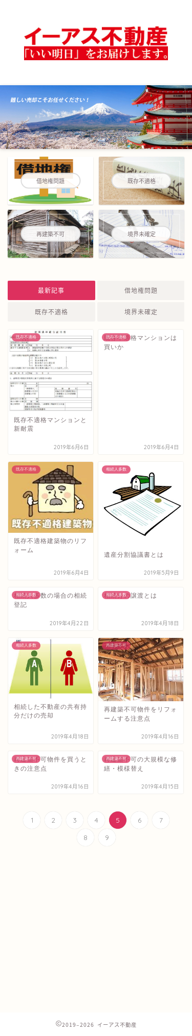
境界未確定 (140, 311)
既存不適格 (51, 311)
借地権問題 (140, 290)
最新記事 (51, 290)
